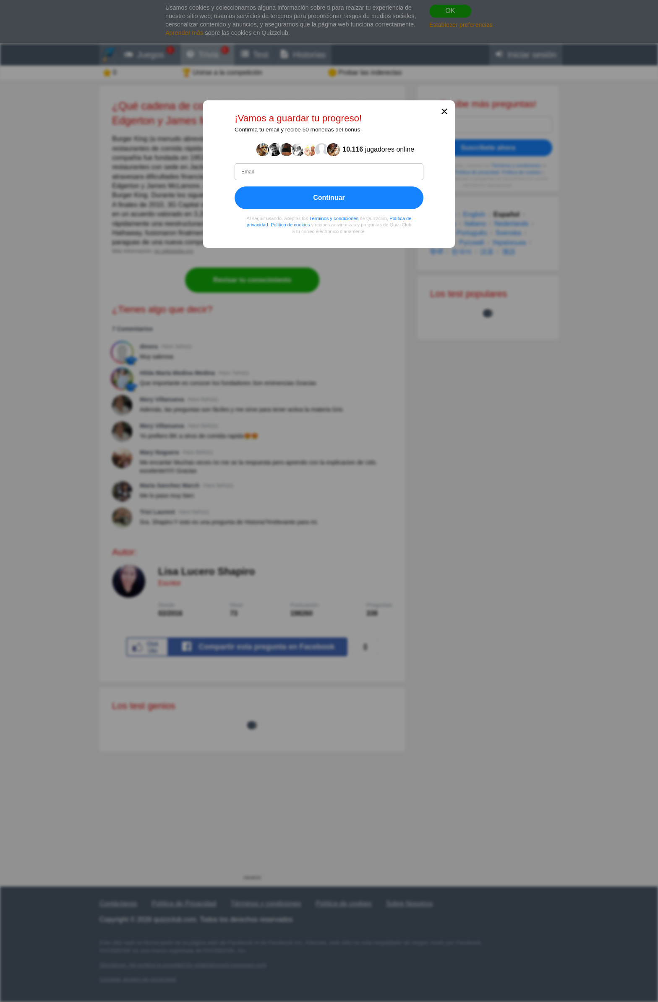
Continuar (329, 197)
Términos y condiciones (334, 217)
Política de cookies (290, 224)
